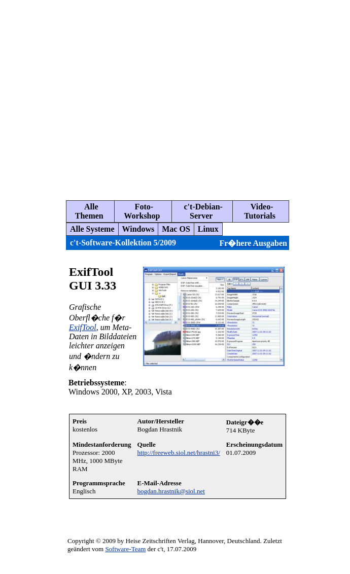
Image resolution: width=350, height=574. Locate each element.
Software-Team (125, 549)
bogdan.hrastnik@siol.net (171, 491)
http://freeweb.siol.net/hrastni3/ (178, 452)
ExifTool (82, 327)
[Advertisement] (95, 96)
